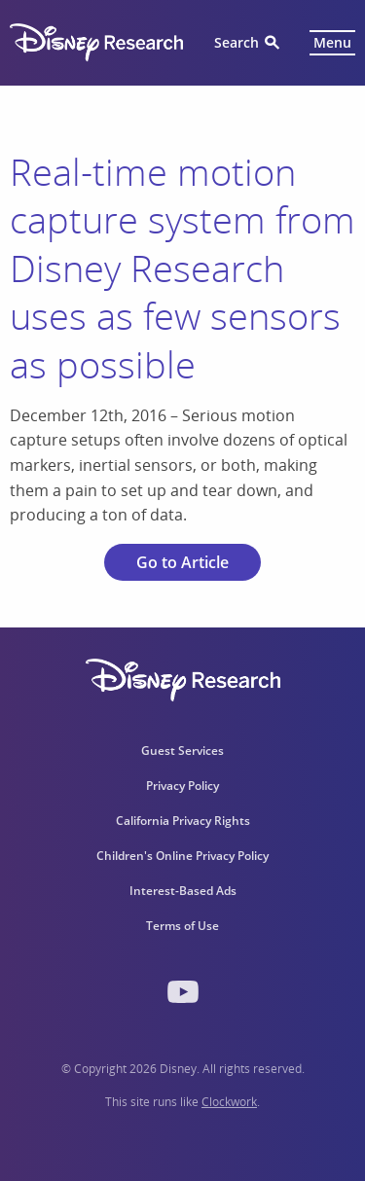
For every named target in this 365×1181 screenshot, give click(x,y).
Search (236, 42)
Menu (332, 42)
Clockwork (229, 1101)
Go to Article (182, 562)
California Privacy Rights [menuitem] (183, 820)
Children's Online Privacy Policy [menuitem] (182, 855)
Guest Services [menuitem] (182, 750)
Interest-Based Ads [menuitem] (183, 890)
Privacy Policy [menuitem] (182, 785)
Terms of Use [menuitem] (182, 925)
